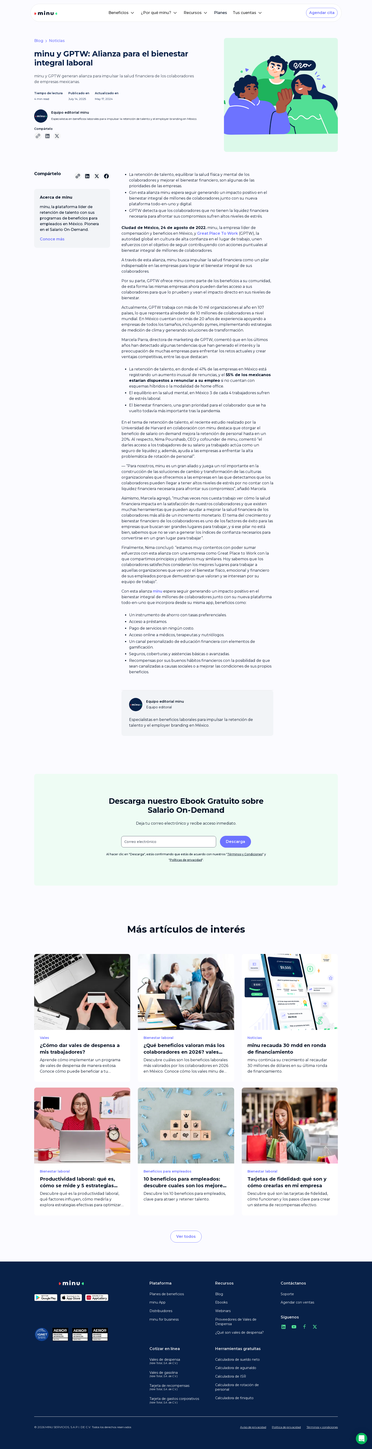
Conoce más (52, 239)
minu (157, 591)
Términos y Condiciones (244, 854)
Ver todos (186, 1236)
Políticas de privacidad (186, 860)
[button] (121, 13)
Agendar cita (322, 12)
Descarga (235, 841)
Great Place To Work (217, 233)
